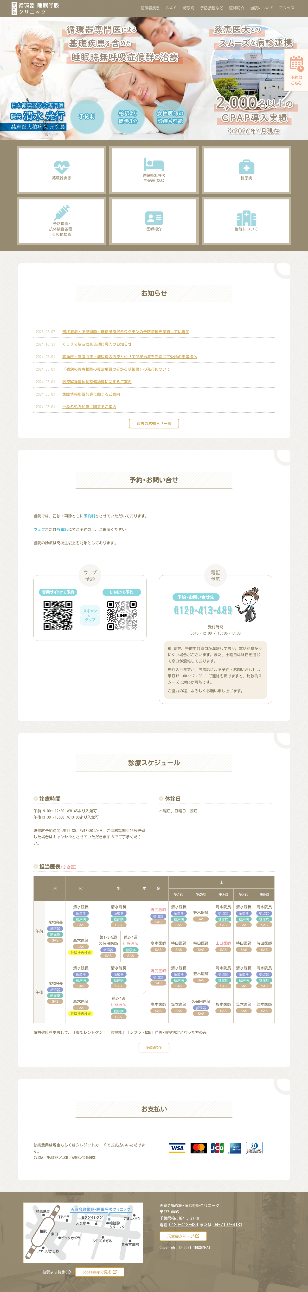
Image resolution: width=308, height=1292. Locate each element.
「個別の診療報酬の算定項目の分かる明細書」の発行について (116, 369)
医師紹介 (236, 8)
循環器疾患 (150, 8)
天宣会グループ (183, 1236)
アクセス (287, 8)
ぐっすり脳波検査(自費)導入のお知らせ (97, 344)
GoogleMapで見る (100, 1272)
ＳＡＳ (171, 8)
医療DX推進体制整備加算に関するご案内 (97, 382)
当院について (261, 8)
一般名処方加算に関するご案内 (89, 407)
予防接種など (212, 8)
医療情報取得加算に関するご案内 (91, 394)
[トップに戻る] (292, 1283)
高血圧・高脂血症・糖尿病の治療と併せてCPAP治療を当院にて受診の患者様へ (129, 357)
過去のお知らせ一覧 (154, 424)
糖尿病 (188, 8)
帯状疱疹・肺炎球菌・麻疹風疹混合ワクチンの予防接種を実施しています (125, 332)
